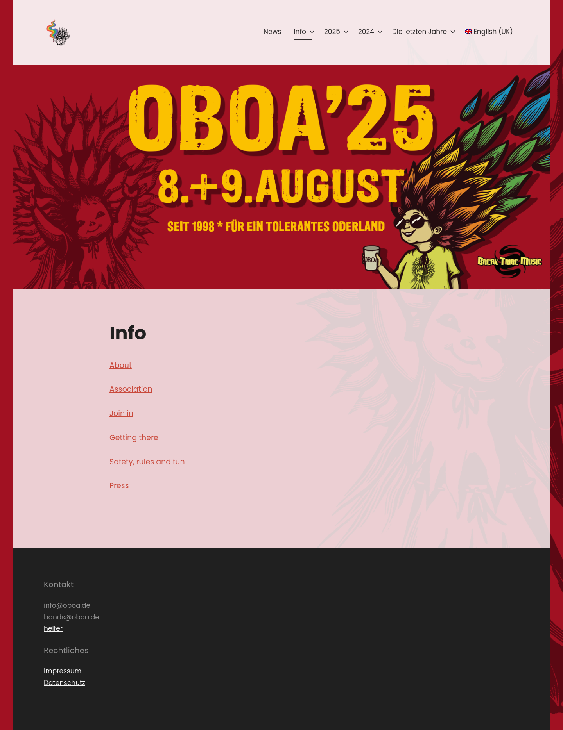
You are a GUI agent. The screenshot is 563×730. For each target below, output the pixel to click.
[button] (57, 32)
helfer (53, 628)
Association (130, 389)
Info (303, 31)
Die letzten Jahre (422, 31)
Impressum (62, 671)
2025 (335, 31)
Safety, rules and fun (147, 462)
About (120, 365)
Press (119, 485)
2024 (369, 31)
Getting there (133, 437)
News (272, 31)
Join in (121, 413)
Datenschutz (64, 682)
